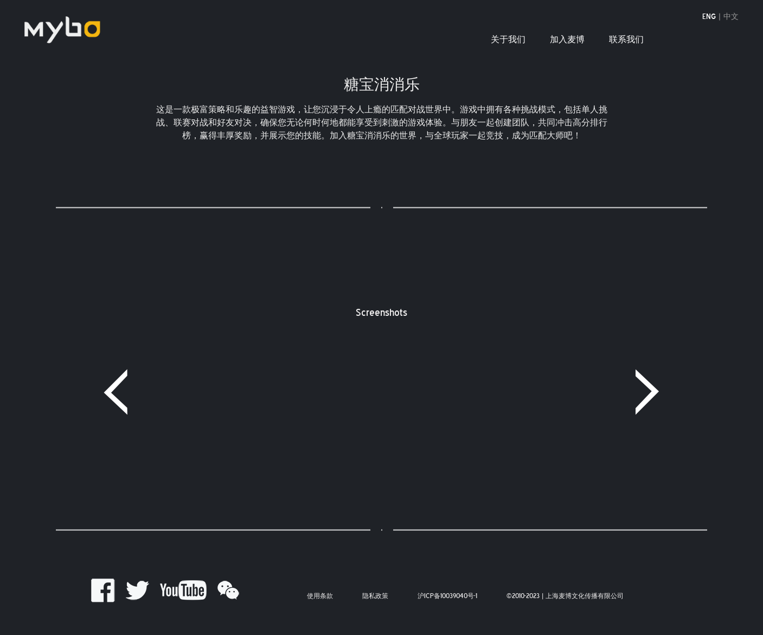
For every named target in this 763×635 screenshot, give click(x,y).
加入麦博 (567, 40)
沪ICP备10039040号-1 (447, 596)
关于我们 (508, 40)
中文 (731, 17)
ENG (709, 17)
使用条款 (320, 596)
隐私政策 (375, 596)
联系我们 (626, 40)
